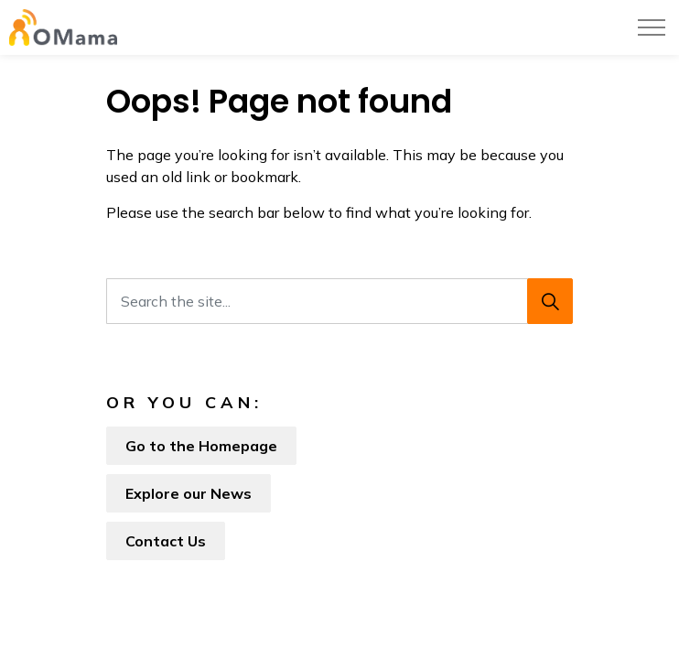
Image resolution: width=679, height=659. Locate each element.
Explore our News (188, 493)
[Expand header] (651, 27)
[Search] (550, 301)
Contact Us (165, 541)
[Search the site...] (339, 301)
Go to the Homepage (201, 446)
